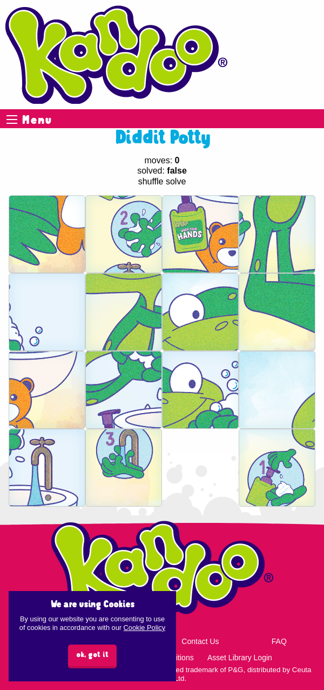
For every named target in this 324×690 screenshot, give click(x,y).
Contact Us (200, 641)
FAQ (279, 641)
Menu (11, 119)
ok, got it (92, 655)
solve (176, 181)
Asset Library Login (239, 657)
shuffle (151, 181)
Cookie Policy (145, 627)
